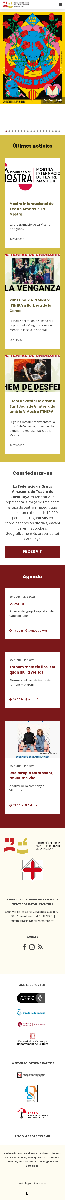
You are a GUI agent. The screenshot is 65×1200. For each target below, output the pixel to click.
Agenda (32, 576)
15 (49, 131)
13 (43, 131)
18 (59, 131)
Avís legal (25, 1183)
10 (34, 131)
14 (46, 131)
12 (40, 131)
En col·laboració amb (32, 1136)
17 (56, 131)
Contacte (40, 1183)
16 (53, 131)
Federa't (32, 551)
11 (37, 131)
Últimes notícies (32, 146)
